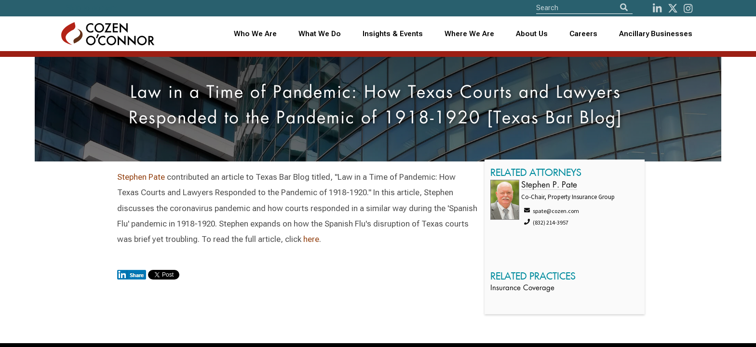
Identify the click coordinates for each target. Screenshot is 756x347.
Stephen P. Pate (549, 185)
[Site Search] (584, 7)
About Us (532, 33)
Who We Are (255, 33)
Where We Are (469, 33)
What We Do (319, 33)
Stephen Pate (141, 177)
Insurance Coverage (522, 288)
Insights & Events (393, 33)
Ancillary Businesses (655, 33)
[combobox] (393, 34)
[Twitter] (673, 8)
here (311, 239)
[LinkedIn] (657, 8)
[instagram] (688, 8)
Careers (583, 33)
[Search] (624, 7)
